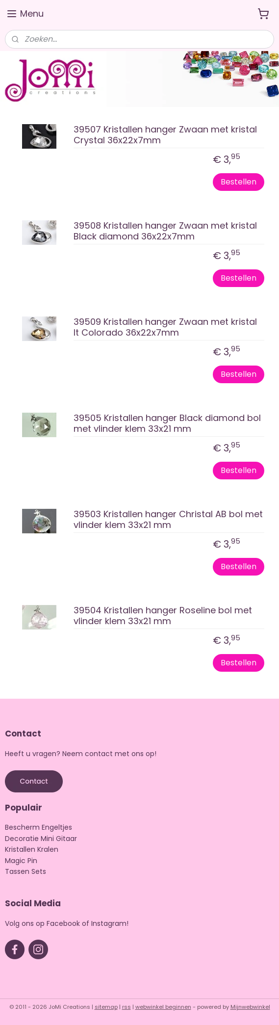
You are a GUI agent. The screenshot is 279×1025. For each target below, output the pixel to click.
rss (126, 1007)
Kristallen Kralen (31, 849)
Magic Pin (21, 861)
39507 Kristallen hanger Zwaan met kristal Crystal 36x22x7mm (165, 135)
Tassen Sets (25, 871)
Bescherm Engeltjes (38, 827)
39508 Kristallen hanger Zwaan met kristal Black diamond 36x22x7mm (165, 231)
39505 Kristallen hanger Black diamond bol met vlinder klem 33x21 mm (167, 424)
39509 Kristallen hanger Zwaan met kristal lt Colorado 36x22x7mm (165, 327)
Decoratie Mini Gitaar (41, 838)
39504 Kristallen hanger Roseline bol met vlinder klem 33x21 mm (163, 616)
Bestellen (238, 181)
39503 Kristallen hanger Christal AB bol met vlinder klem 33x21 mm (168, 520)
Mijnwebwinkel (250, 1007)
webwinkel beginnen (163, 1007)
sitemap (106, 1007)
